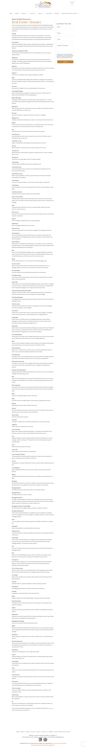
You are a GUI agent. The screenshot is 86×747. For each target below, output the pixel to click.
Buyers (28, 731)
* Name (58, 27)
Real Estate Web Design (37, 745)
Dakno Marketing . (50, 745)
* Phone (59, 33)
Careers (56, 13)
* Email (58, 39)
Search (17, 13)
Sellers (33, 731)
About (38, 731)
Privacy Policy (56, 743)
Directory (49, 13)
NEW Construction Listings (69, 13)
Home (10, 13)
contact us (50, 708)
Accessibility (63, 743)
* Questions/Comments (62, 45)
